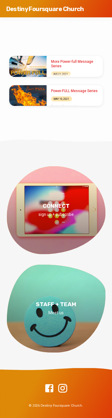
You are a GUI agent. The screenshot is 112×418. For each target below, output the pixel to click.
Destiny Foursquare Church (45, 9)
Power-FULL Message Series (74, 91)
